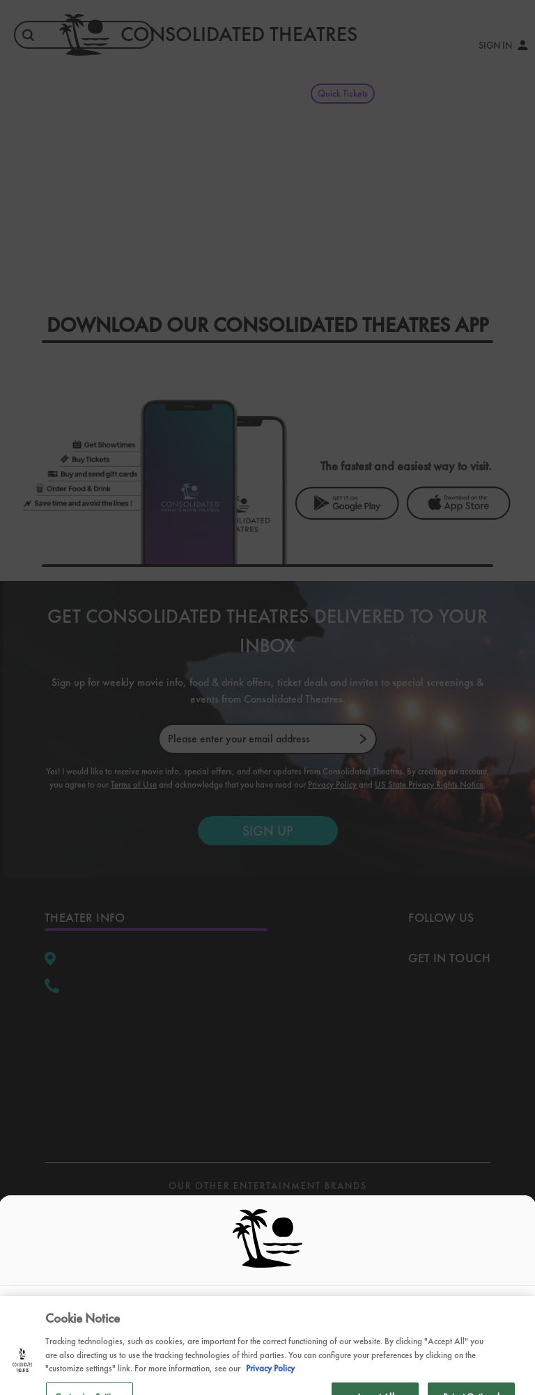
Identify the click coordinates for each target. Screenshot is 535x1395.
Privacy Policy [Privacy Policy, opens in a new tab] (270, 1377)
